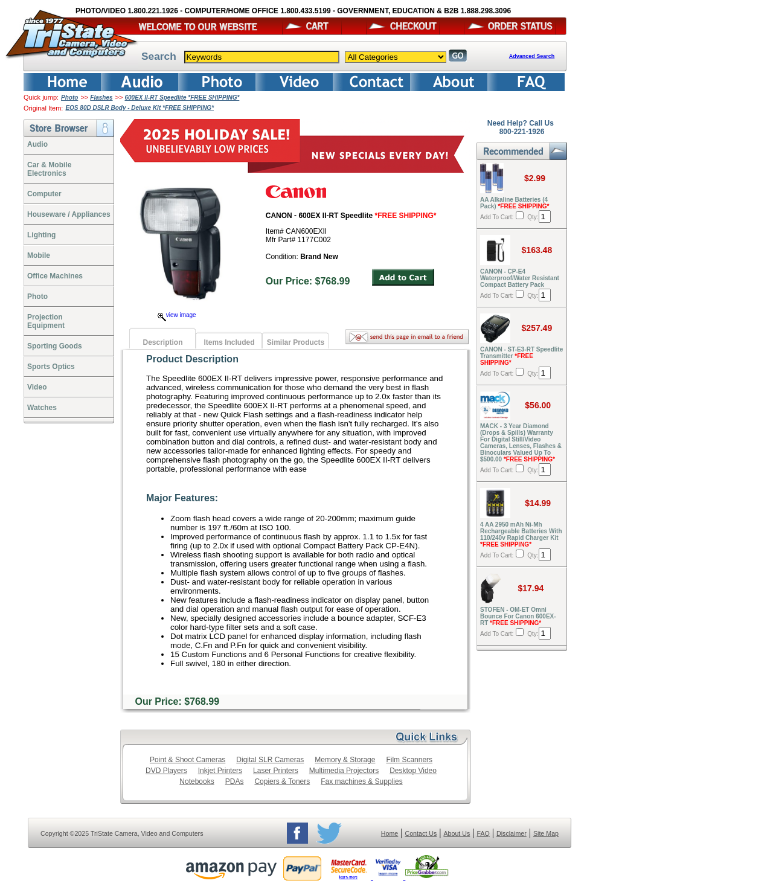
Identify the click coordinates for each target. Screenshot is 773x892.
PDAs (234, 781)
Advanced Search (532, 56)
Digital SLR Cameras (270, 760)
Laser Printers (275, 770)
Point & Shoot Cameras (187, 760)
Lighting (41, 235)
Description (162, 342)
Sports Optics (51, 366)
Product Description (192, 359)
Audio (37, 144)
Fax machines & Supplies (361, 781)
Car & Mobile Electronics (49, 169)
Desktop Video (413, 770)
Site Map (546, 833)
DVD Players (166, 770)
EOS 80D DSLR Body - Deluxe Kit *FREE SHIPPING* (139, 107)
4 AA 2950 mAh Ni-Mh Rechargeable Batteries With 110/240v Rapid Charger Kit (521, 534)
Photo (69, 97)
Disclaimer (511, 833)
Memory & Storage (345, 760)
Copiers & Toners (282, 781)
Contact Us (421, 833)
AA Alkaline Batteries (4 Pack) (515, 203)
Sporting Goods (54, 346)
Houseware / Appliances (69, 214)
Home (389, 833)
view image (177, 315)
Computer (44, 194)
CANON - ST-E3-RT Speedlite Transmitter (521, 356)
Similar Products (295, 342)
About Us (456, 833)
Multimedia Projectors (344, 770)
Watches (42, 407)
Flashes (101, 97)
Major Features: (182, 498)
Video (37, 387)
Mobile (38, 255)
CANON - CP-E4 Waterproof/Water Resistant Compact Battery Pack (519, 278)
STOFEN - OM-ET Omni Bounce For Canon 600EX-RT (518, 616)
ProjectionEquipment (46, 321)
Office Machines (55, 276)
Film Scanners (409, 760)
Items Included (229, 342)
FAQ (482, 833)
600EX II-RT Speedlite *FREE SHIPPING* (181, 97)
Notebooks (196, 781)
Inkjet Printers (220, 770)
